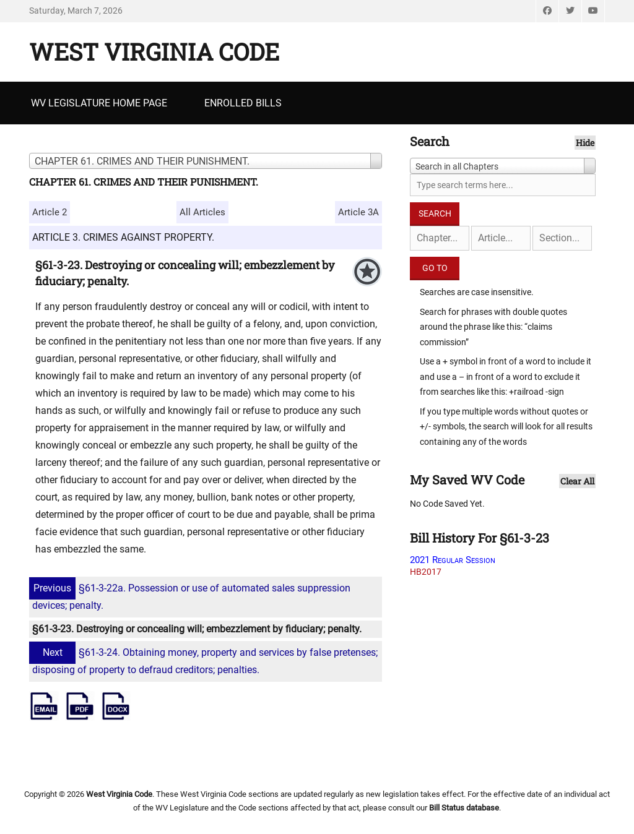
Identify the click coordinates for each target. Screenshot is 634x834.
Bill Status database (464, 807)
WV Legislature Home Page (99, 103)
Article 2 (49, 212)
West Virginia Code (154, 51)
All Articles (202, 212)
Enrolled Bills (243, 103)
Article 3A (358, 212)
